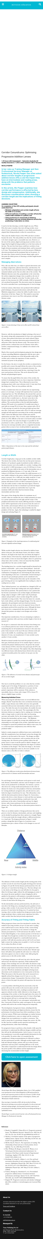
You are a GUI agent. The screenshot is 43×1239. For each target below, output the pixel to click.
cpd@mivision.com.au (9, 1220)
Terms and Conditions (9, 1206)
